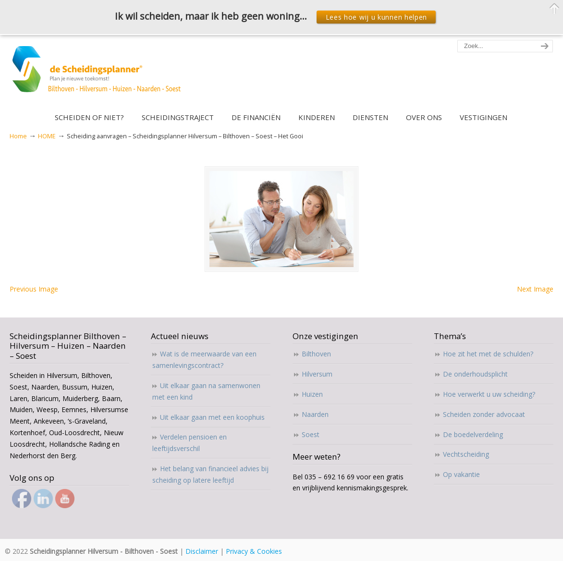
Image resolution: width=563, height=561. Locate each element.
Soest (310, 434)
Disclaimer (201, 551)
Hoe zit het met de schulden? (488, 353)
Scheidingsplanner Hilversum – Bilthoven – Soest (100, 75)
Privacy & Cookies (254, 551)
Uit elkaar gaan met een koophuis (212, 417)
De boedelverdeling (473, 434)
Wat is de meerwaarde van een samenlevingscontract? (204, 359)
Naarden (315, 414)
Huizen (312, 394)
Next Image (535, 288)
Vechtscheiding (466, 454)
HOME (47, 136)
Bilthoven (316, 353)
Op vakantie (461, 474)
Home (18, 136)
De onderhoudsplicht (475, 373)
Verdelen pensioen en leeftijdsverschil (189, 442)
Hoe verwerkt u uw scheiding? (489, 394)
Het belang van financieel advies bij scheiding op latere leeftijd (210, 474)
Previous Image (34, 288)
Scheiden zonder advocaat (484, 414)
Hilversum (317, 373)
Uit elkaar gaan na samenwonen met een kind (206, 391)
